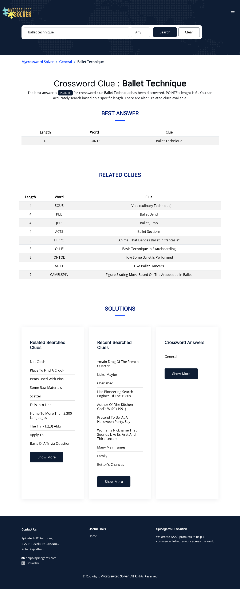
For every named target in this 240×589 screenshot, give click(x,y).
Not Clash (37, 362)
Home (93, 536)
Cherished (105, 383)
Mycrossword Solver (37, 62)
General (65, 62)
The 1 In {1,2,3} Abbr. (46, 426)
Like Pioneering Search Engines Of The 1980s (115, 394)
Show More (47, 457)
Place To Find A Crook (47, 370)
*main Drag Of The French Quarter (118, 364)
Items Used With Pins (47, 379)
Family (102, 456)
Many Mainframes (111, 447)
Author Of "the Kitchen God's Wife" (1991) (115, 406)
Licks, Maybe (107, 374)
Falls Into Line (40, 405)
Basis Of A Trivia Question (50, 443)
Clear (189, 32)
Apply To (37, 435)
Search (165, 32)
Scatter (35, 396)
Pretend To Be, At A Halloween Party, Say (113, 419)
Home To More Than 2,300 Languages (51, 415)
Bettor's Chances (110, 464)
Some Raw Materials (46, 387)
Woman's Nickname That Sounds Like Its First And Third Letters (117, 434)
